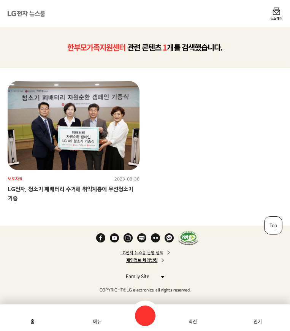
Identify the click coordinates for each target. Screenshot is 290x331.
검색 (145, 316)
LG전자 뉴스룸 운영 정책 (141, 252)
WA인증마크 (188, 238)
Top (273, 225)
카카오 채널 (169, 237)
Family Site (143, 276)
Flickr (155, 237)
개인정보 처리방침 (142, 260)
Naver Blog (141, 237)
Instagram (128, 237)
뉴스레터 (276, 18)
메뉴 (97, 321)
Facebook (100, 237)
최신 (193, 321)
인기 (258, 321)
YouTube (114, 237)
